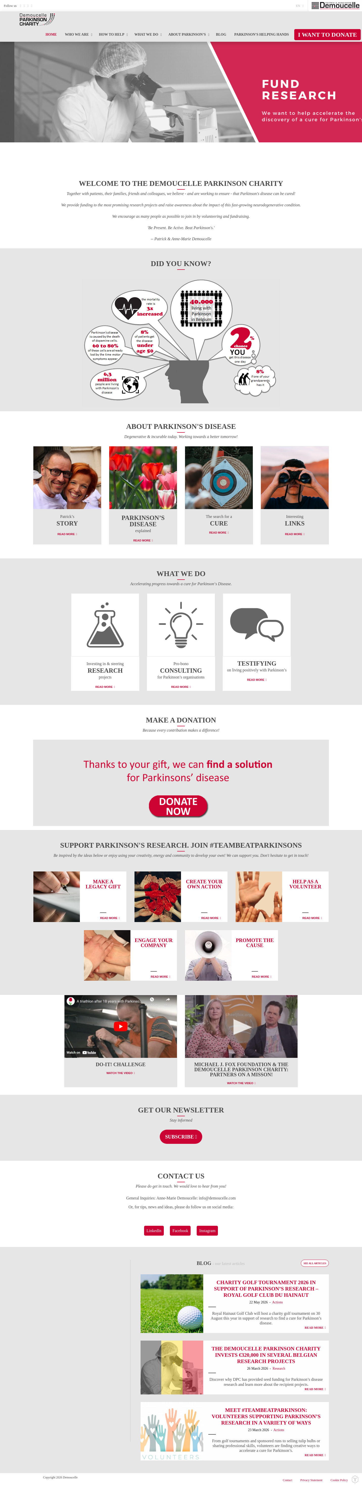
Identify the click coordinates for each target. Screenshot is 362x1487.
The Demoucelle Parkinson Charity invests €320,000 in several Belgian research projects (266, 1355)
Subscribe (179, 1137)
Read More (66, 534)
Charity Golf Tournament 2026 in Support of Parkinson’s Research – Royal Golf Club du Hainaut (266, 1288)
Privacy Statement (311, 1480)
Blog (221, 34)
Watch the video (119, 1073)
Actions (277, 1302)
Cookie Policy (339, 1480)
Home (51, 34)
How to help (111, 34)
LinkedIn (154, 1231)
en (298, 6)
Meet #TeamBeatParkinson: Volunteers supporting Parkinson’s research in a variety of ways (266, 1416)
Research (279, 1368)
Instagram (207, 1231)
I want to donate (327, 34)
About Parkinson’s (187, 34)
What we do (146, 34)
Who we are (77, 34)
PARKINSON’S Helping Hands (261, 34)
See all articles (315, 1263)
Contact (287, 1480)
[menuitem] (301, 5)
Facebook (180, 1231)
